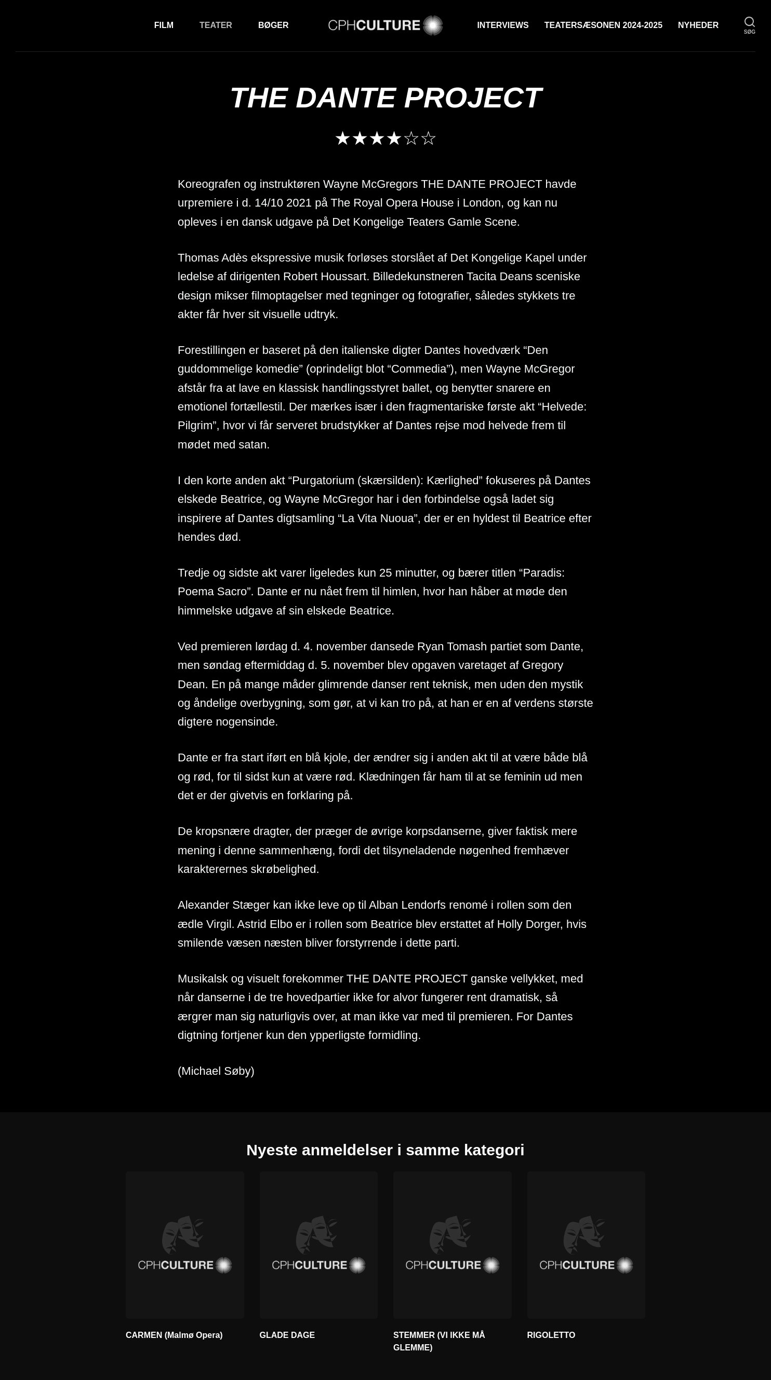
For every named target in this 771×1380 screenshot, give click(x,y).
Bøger (273, 25)
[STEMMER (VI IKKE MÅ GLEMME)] (452, 1245)
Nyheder (698, 25)
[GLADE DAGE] (319, 1245)
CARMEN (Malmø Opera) (174, 1335)
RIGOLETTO (551, 1335)
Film (164, 25)
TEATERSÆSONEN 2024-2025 (603, 25)
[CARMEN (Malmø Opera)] (185, 1245)
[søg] (749, 26)
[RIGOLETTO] (586, 1245)
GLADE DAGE (287, 1335)
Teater (216, 25)
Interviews (502, 25)
